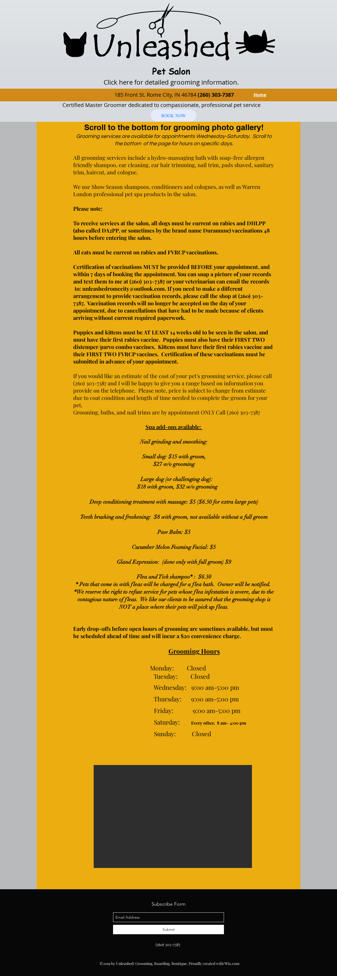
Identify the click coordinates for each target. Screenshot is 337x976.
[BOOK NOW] (173, 115)
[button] (173, 816)
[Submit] (168, 929)
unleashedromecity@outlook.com (123, 288)
